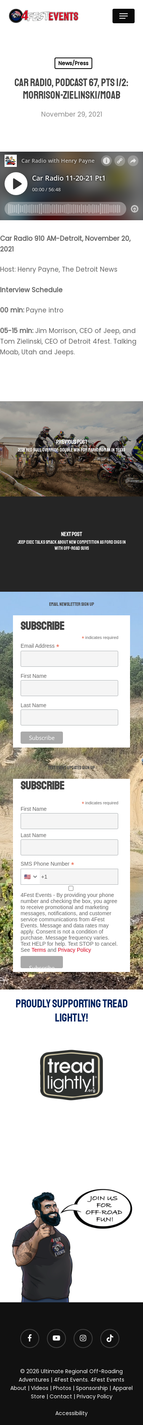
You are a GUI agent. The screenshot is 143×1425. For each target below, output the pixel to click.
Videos (39, 1388)
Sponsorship (92, 1388)
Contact (61, 1396)
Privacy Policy (74, 950)
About (18, 1388)
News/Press (73, 63)
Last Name (34, 705)
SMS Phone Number (47, 864)
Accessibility (71, 1413)
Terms (38, 950)
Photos (62, 1388)
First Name (34, 676)
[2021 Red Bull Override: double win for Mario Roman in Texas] (71, 448)
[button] (123, 16)
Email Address (40, 646)
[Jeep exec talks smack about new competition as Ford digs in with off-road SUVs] (71, 544)
